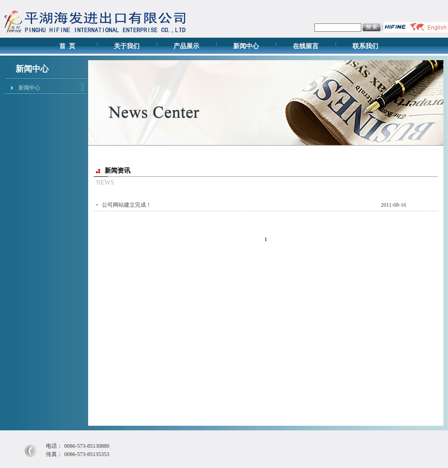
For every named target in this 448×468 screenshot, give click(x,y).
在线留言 (306, 46)
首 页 (67, 46)
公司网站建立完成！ (126, 205)
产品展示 (186, 46)
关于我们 (127, 46)
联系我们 (365, 46)
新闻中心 (246, 46)
